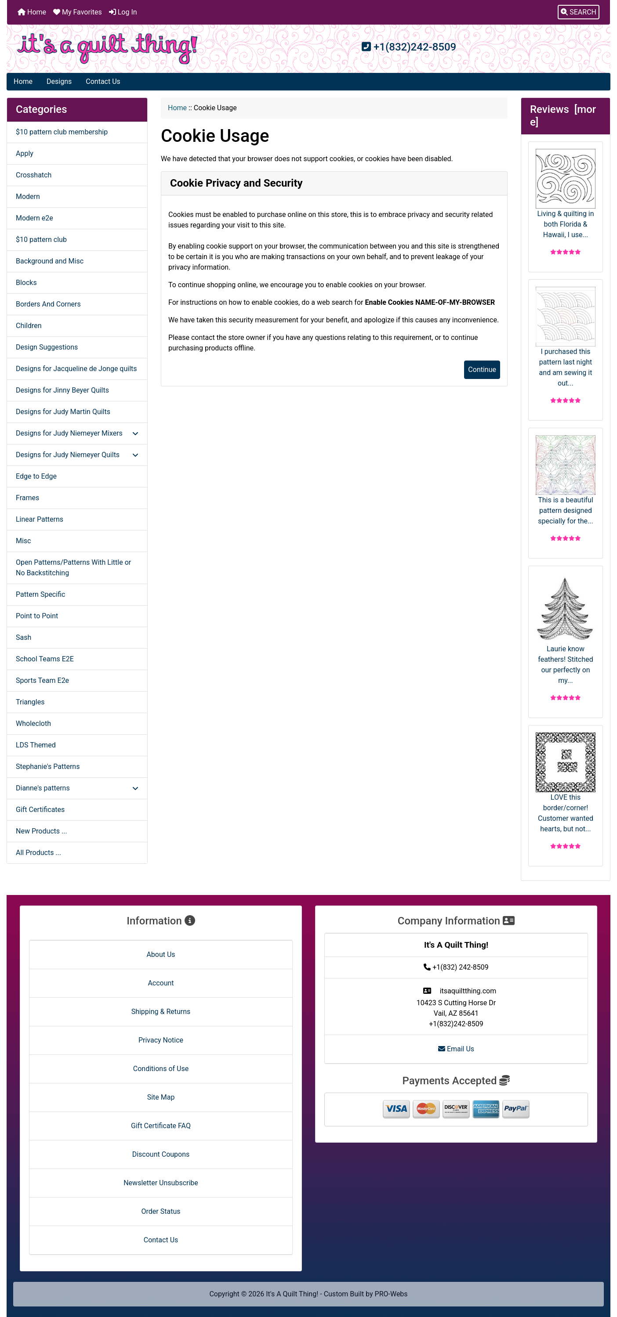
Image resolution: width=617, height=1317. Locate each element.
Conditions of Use (161, 1068)
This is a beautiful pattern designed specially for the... (565, 480)
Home (32, 12)
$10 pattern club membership (62, 132)
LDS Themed (36, 745)
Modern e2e (34, 218)
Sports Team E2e (42, 680)
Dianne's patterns (77, 788)
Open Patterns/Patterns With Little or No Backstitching (73, 567)
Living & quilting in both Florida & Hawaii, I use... (565, 194)
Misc (23, 541)
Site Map (161, 1097)
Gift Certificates (40, 809)
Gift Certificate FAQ (161, 1126)
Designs (59, 81)
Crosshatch (33, 175)
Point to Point (37, 616)
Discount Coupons (161, 1154)
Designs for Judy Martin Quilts (63, 412)
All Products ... (38, 852)
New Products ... (41, 831)
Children (29, 325)
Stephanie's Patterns (48, 766)
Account (161, 983)
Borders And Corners (48, 304)
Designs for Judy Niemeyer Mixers (77, 433)
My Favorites (77, 12)
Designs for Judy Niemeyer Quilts (77, 455)
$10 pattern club (41, 239)
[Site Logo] (107, 49)
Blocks (26, 282)
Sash (23, 637)
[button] (578, 12)
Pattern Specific (40, 594)
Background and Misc (49, 261)
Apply (24, 153)
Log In (123, 12)
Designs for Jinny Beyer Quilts (62, 390)
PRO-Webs (391, 1294)
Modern (28, 196)
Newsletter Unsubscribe (160, 1183)
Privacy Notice (160, 1040)
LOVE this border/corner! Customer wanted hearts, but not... (565, 782)
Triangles (30, 702)
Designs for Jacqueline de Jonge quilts (76, 368)
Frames (27, 498)
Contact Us (103, 81)
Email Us (456, 1049)
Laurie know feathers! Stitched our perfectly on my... (565, 629)
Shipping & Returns (161, 1011)
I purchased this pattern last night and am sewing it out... (565, 337)
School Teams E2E (45, 659)
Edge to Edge (36, 476)
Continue (482, 369)
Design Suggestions (47, 347)
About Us (160, 954)
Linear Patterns (39, 519)
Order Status (161, 1211)
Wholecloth (33, 723)
